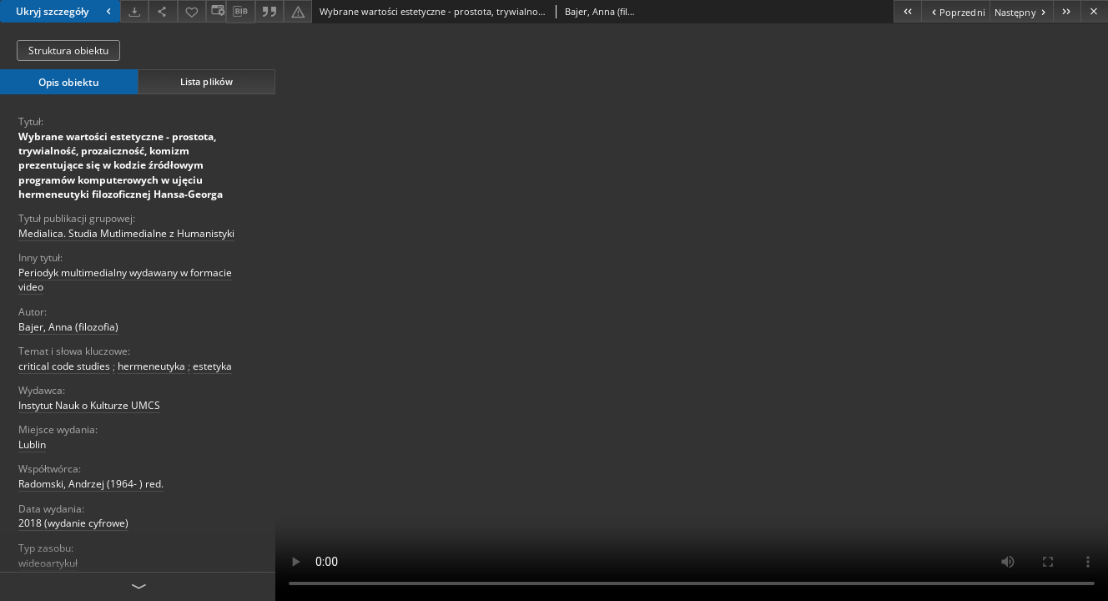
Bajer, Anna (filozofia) (68, 327)
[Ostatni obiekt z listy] (1066, 11)
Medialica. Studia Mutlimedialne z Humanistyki (126, 233)
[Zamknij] (1094, 11)
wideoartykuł (48, 563)
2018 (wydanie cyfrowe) (73, 523)
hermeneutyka (151, 366)
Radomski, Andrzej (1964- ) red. (91, 484)
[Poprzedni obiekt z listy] (955, 11)
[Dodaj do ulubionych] (192, 11)
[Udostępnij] (163, 11)
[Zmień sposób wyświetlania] (216, 11)
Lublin (32, 444)
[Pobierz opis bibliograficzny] (240, 11)
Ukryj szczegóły (65, 11)
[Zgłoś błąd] (298, 11)
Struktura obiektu (68, 50)
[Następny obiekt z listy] (1021, 11)
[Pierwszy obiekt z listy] (907, 11)
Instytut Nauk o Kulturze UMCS (89, 405)
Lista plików (206, 81)
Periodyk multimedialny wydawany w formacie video (125, 279)
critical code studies (64, 366)
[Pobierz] (134, 11)
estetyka (212, 366)
